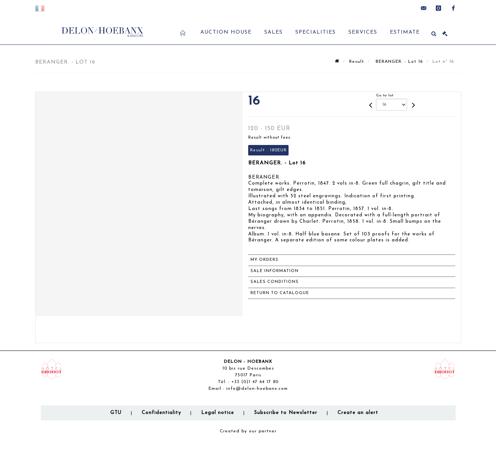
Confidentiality (161, 412)
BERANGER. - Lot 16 (398, 61)
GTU (115, 412)
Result (356, 61)
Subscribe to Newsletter (285, 412)
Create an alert (358, 412)
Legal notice (217, 412)
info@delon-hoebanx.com (257, 388)
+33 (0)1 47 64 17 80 (254, 382)
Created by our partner (248, 431)
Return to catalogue (279, 293)
